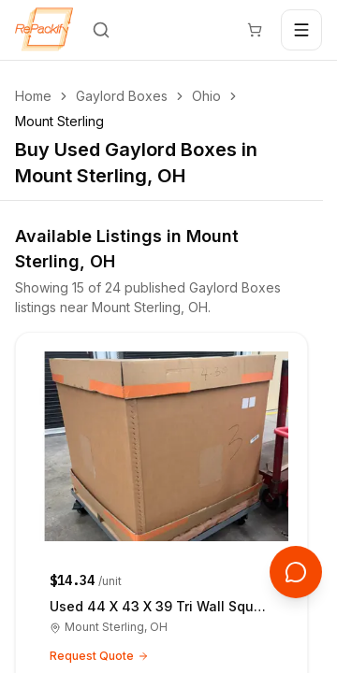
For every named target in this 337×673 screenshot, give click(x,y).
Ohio (206, 96)
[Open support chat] (296, 572)
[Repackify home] (44, 29)
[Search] (101, 30)
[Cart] (255, 30)
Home (33, 96)
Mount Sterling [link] (59, 121)
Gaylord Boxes (122, 96)
